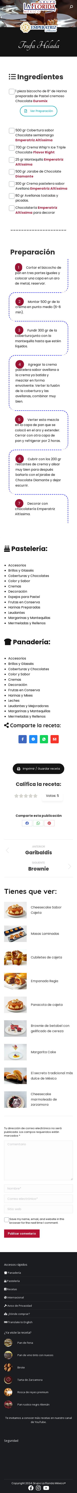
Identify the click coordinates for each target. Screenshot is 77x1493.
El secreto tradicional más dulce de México (52, 1076)
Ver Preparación (38, 111)
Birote (21, 1367)
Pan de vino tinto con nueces (35, 1355)
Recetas (10, 1289)
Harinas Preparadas (24, 607)
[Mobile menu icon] (8, 7)
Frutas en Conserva (24, 602)
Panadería (12, 1273)
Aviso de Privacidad (18, 1305)
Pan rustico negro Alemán (33, 1404)
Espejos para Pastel (24, 596)
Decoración (17, 591)
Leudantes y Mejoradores (28, 706)
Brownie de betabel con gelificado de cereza (50, 1028)
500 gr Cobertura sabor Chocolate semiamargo (34, 130)
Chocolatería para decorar (36, 207)
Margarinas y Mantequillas (29, 617)
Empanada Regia (44, 981)
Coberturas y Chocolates (28, 575)
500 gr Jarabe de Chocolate (38, 171)
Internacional (14, 1297)
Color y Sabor (19, 581)
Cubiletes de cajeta (46, 957)
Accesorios (17, 565)
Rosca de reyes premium (32, 1392)
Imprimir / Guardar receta (38, 769)
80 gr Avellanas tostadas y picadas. (36, 195)
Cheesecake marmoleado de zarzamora (44, 1099)
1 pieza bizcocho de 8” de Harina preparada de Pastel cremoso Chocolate (41, 91)
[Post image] (15, 910)
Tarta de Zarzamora (30, 1380)
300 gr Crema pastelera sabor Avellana (41, 183)
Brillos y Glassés (21, 570)
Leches (14, 700)
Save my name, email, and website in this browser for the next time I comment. (36, 1219)
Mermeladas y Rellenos (27, 623)
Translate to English (18, 1322)
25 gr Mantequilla (39, 159)
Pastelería (12, 1281)
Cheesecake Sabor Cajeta (46, 910)
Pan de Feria (25, 1343)
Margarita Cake (43, 1052)
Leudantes (16, 612)
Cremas (14, 586)
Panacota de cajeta (47, 1004)
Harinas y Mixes (20, 695)
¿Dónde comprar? (17, 1314)
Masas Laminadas (45, 933)
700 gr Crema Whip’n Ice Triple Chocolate (40, 147)
